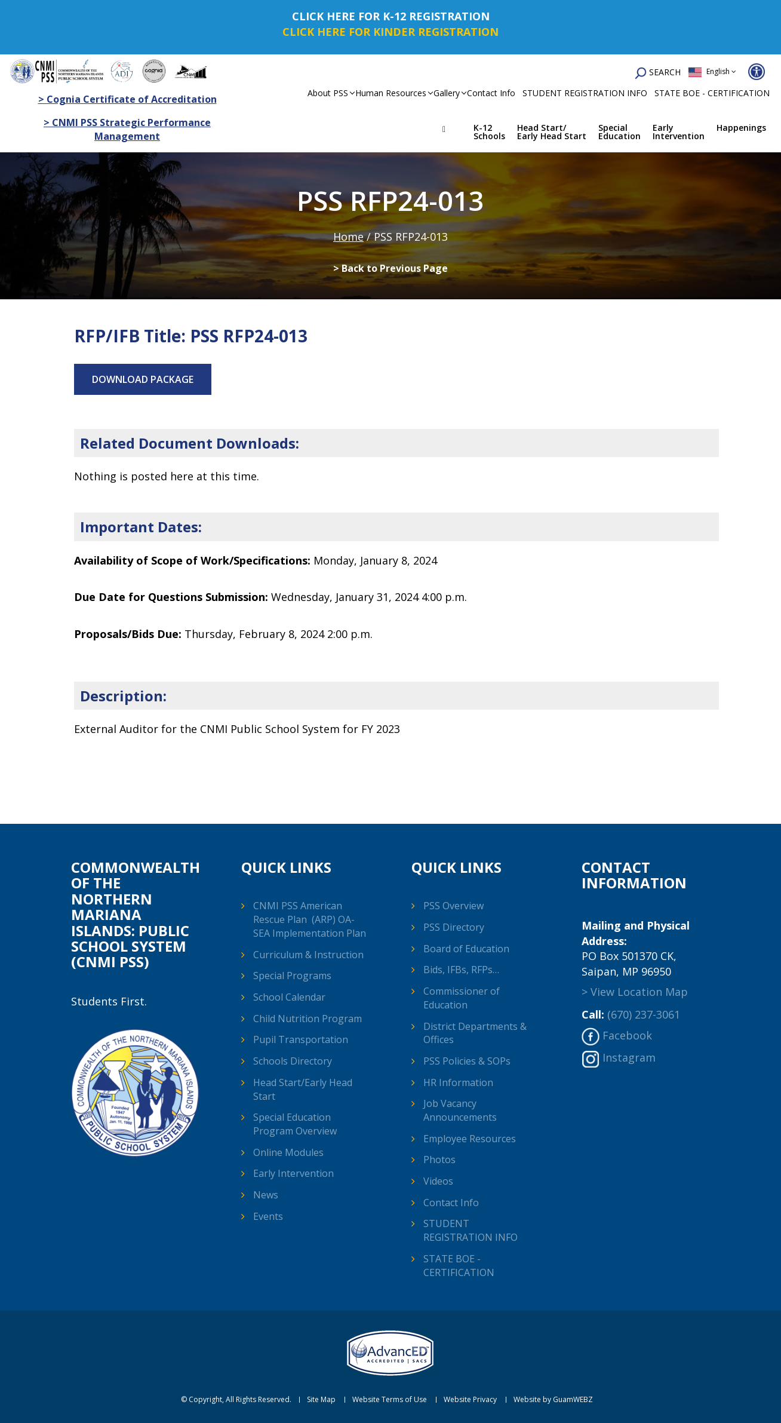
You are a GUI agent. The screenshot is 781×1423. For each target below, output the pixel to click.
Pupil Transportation (300, 1039)
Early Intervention (679, 132)
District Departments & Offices (475, 1033)
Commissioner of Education (461, 998)
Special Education (619, 132)
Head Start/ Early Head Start (551, 132)
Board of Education (466, 948)
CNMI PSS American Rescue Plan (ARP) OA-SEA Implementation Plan (309, 919)
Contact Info (491, 93)
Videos (438, 1181)
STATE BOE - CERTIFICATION (712, 93)
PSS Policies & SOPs (467, 1061)
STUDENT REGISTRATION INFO (584, 93)
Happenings (741, 127)
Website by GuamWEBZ (553, 1400)
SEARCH (658, 72)
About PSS (328, 93)
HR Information (458, 1082)
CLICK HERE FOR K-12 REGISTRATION (391, 16)
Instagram (629, 1057)
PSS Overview (453, 905)
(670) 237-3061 (643, 1014)
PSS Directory (453, 927)
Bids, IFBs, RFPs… (461, 969)
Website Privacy (470, 1400)
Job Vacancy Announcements (460, 1110)
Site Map (321, 1400)
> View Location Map (635, 992)
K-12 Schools (489, 132)
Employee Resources (469, 1138)
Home (453, 131)
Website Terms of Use (389, 1400)
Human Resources (390, 93)
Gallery (446, 93)
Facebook (627, 1035)
